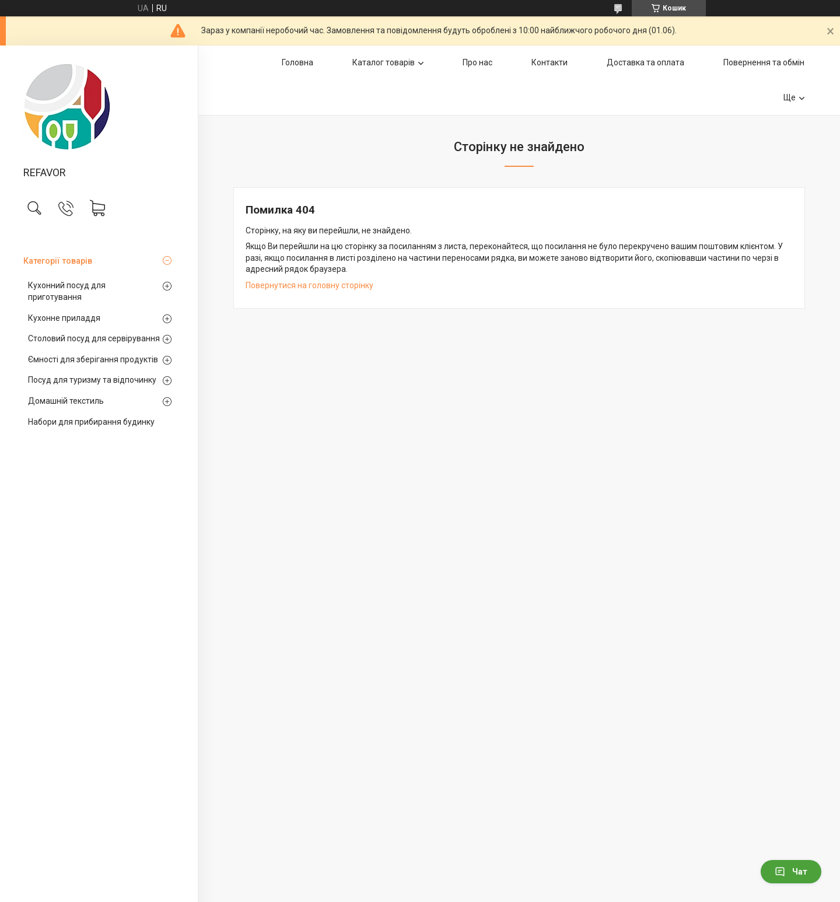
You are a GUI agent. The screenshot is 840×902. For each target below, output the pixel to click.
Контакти (549, 62)
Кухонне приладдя (64, 318)
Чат (791, 871)
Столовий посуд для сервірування (94, 338)
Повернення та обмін (763, 62)
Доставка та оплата (645, 62)
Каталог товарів (383, 62)
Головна (297, 62)
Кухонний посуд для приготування (67, 291)
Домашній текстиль (66, 400)
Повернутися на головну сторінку (309, 285)
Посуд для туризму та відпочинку (92, 379)
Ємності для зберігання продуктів (93, 359)
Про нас (477, 62)
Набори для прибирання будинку (91, 421)
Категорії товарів (57, 260)
